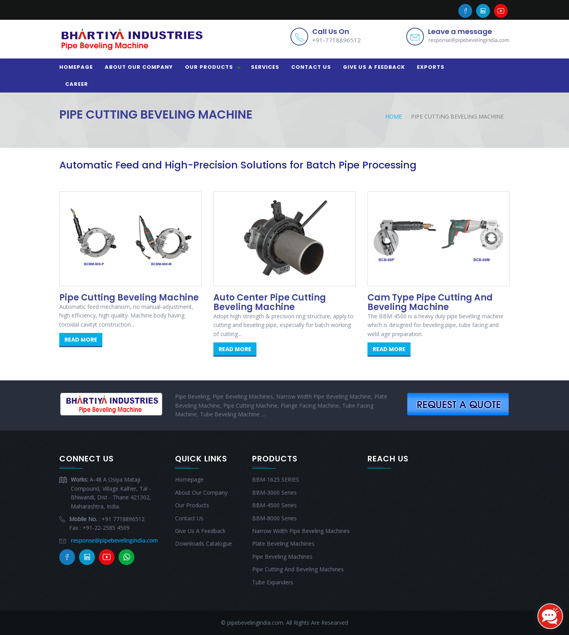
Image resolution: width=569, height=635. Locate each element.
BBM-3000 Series (274, 492)
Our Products (209, 67)
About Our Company (139, 67)
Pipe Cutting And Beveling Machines (298, 569)
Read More (80, 340)
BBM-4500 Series (274, 505)
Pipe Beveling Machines (282, 556)
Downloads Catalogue (203, 543)
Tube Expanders (272, 582)
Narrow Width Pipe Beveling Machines (301, 531)
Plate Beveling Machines (283, 543)
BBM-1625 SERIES (275, 479)
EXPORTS (431, 67)
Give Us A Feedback (374, 67)
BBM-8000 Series (274, 518)
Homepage (76, 67)
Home (393, 116)
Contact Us (311, 67)
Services (265, 67)
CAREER (76, 84)
